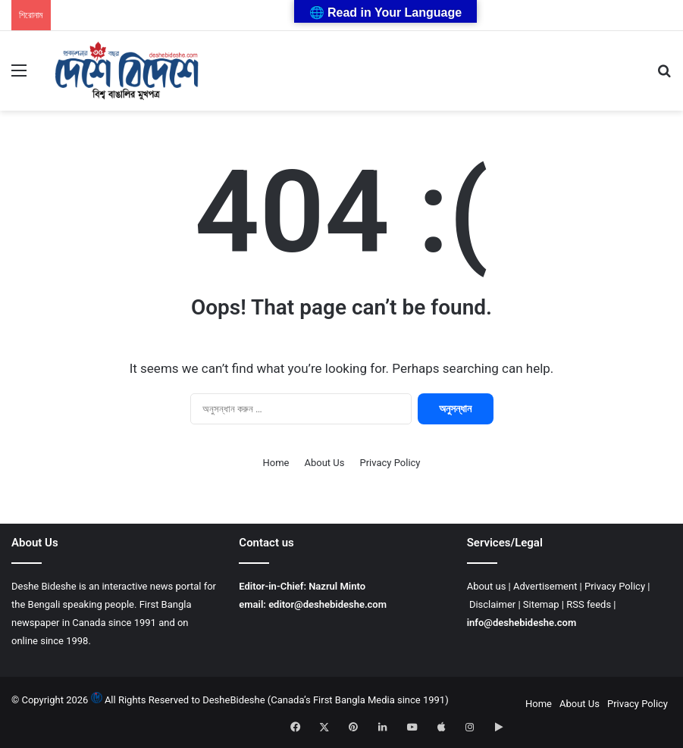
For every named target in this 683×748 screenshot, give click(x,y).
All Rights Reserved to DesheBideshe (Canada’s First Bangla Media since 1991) (277, 700)
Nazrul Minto (337, 586)
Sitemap (541, 604)
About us (486, 586)
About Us (324, 462)
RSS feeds (588, 604)
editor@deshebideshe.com (327, 604)
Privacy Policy (389, 462)
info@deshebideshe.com (522, 622)
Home (276, 462)
